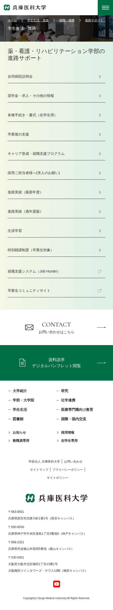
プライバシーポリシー (67, 469)
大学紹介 (20, 391)
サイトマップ (39, 469)
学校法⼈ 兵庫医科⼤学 (44, 461)
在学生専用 (69, 441)
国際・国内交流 (73, 419)
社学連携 (68, 400)
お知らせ (19, 432)
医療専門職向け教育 (77, 410)
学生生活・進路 (38, 20)
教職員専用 (21, 441)
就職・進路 (67, 20)
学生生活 (20, 410)
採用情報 (67, 432)
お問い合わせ (73, 461)
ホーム (12, 20)
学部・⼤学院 (23, 400)
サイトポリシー (57, 478)
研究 (64, 391)
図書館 (18, 419)
